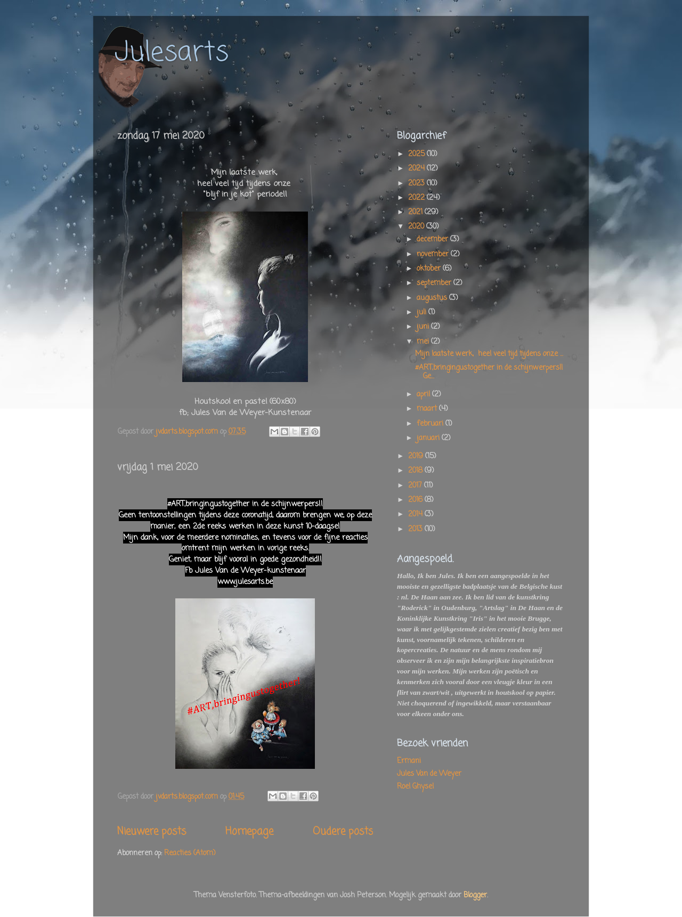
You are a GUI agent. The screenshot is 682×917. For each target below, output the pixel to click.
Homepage (249, 831)
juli (422, 312)
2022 (417, 198)
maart (428, 409)
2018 (416, 470)
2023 (417, 183)
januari (429, 438)
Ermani (409, 761)
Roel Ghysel (415, 786)
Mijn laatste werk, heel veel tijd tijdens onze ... (489, 354)
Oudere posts (343, 831)
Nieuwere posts (151, 831)
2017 (416, 485)
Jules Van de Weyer (429, 774)
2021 (416, 212)
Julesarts (172, 53)
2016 (416, 500)
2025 (417, 154)
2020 (417, 226)
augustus (433, 298)
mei (424, 341)
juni (424, 326)
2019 (416, 456)
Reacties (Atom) (189, 853)
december (433, 239)
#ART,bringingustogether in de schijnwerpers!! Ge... (489, 372)
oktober (430, 268)
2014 (416, 514)
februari (431, 423)
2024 (417, 168)
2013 (416, 529)
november (434, 254)
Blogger (475, 895)
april (424, 394)
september (435, 283)
